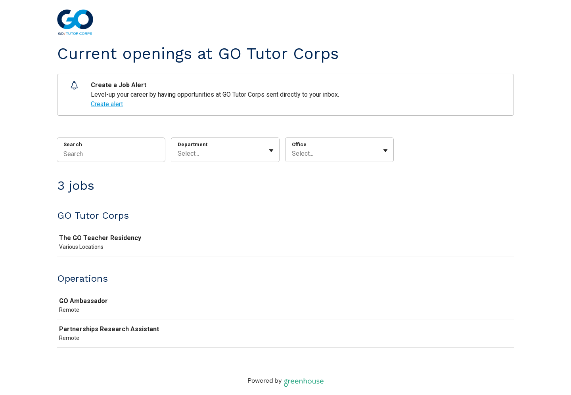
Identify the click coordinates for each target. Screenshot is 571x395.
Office (299, 144)
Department (192, 144)
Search (72, 144)
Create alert (107, 104)
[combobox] (178, 153)
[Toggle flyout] (271, 150)
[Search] (111, 155)
